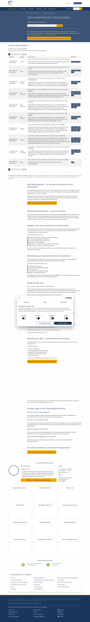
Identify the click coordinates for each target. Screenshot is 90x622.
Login (67, 3)
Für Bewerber (22, 9)
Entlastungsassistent (39, 577)
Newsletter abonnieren (39, 616)
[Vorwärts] (23, 54)
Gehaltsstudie (52, 9)
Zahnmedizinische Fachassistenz (18, 584)
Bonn (38, 175)
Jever (16, 176)
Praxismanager (61, 584)
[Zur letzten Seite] (25, 54)
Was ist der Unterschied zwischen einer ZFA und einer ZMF (41, 327)
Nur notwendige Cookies (44, 323)
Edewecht (62, 175)
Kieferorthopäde (38, 582)
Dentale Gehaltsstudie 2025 (64, 289)
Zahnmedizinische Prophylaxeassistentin (44, 580)
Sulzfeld (66, 176)
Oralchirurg (37, 584)
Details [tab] (45, 302)
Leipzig (26, 176)
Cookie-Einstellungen (14, 616)
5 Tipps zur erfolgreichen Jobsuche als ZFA (37, 332)
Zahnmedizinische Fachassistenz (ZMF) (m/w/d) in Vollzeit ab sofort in (46, 124)
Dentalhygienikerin (38, 589)
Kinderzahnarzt (38, 586)
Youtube (61, 616)
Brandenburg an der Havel (45, 175)
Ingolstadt (12, 176)
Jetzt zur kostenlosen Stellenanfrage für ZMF (42, 203)
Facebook (61, 610)
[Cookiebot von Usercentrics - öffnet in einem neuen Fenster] (66, 298)
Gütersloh (74, 175)
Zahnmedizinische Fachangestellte (18, 582)
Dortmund (57, 175)
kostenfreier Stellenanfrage (41, 50)
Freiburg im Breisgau (68, 175)
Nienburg (52, 176)
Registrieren (77, 3)
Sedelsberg (62, 176)
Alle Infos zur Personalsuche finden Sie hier (41, 452)
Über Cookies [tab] (64, 302)
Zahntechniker (61, 580)
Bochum (34, 175)
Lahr (19, 176)
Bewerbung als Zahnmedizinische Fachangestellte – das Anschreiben (43, 329)
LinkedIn (61, 612)
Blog (45, 9)
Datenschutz (12, 614)
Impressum (12, 610)
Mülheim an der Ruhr (46, 176)
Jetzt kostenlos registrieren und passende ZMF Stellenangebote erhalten (49, 38)
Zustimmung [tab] (26, 302)
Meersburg (30, 176)
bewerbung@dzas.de (63, 472)
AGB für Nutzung (13, 612)
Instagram (61, 614)
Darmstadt (52, 175)
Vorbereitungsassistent (16, 580)
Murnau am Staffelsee (37, 176)
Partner (12, 586)
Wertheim (73, 176)
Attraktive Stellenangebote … (35, 13)
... (21, 54)
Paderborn (57, 176)
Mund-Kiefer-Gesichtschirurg (64, 582)
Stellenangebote (12, 9)
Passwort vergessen (38, 614)
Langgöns (22, 176)
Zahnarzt (12, 577)
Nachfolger (13, 589)
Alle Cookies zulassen (63, 323)
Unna (69, 176)
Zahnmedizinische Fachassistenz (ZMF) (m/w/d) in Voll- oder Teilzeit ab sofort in (48, 59)
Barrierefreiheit (37, 610)
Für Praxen (31, 9)
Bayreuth (30, 175)
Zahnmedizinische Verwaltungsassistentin (67, 577)
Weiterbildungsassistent (63, 586)
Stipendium (39, 9)
